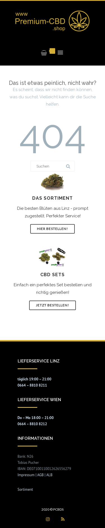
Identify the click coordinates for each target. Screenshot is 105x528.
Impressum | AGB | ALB (35, 475)
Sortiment (25, 489)
